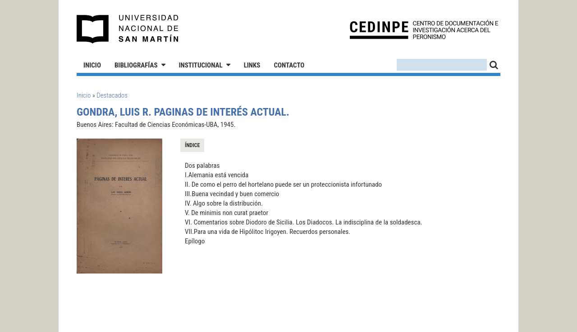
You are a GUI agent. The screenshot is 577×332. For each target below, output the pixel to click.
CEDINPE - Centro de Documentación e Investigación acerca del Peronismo (424, 29)
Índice (192, 145)
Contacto (289, 65)
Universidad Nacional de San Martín (128, 29)
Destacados (112, 95)
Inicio (92, 65)
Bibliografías (136, 65)
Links (252, 65)
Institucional (201, 65)
